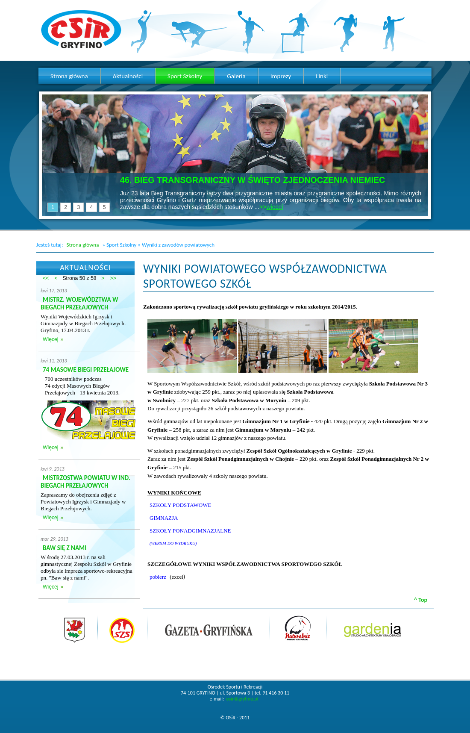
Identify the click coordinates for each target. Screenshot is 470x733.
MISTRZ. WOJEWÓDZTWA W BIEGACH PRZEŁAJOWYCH (79, 303)
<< (46, 278)
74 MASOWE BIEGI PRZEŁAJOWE (86, 370)
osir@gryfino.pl (242, 699)
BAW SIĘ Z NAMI (64, 548)
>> (113, 278)
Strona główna (82, 244)
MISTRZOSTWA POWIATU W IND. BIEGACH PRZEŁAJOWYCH (85, 481)
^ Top (420, 599)
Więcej (50, 339)
